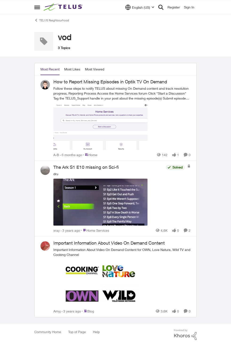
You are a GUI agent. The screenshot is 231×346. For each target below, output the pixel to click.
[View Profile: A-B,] (45, 84)
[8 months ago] (71, 154)
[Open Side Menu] (37, 7)
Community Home (47, 332)
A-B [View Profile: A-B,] (56, 155)
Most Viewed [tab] (94, 69)
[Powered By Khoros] (185, 334)
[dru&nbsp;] (108, 199)
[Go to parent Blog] (88, 311)
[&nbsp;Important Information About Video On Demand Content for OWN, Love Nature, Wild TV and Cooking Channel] (122, 277)
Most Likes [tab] (72, 69)
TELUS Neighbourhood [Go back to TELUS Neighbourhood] (51, 20)
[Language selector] (139, 7)
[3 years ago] (70, 230)
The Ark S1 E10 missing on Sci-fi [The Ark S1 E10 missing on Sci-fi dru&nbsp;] (86, 167)
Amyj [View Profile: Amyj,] (57, 311)
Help (96, 332)
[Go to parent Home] (90, 154)
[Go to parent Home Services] (95, 230)
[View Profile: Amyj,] (45, 246)
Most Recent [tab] (50, 69)
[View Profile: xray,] (45, 170)
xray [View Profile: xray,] (56, 230)
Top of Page (77, 332)
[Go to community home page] (64, 7)
